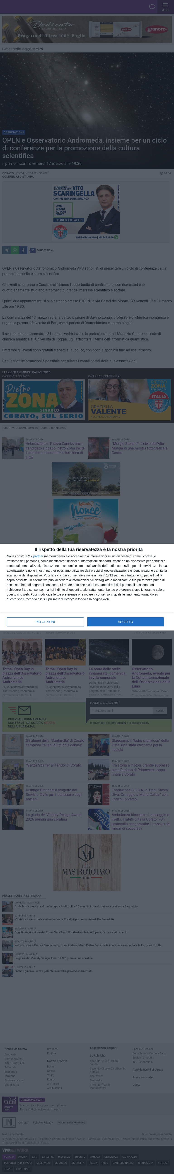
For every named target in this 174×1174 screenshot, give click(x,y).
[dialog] (87, 587)
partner (38, 556)
